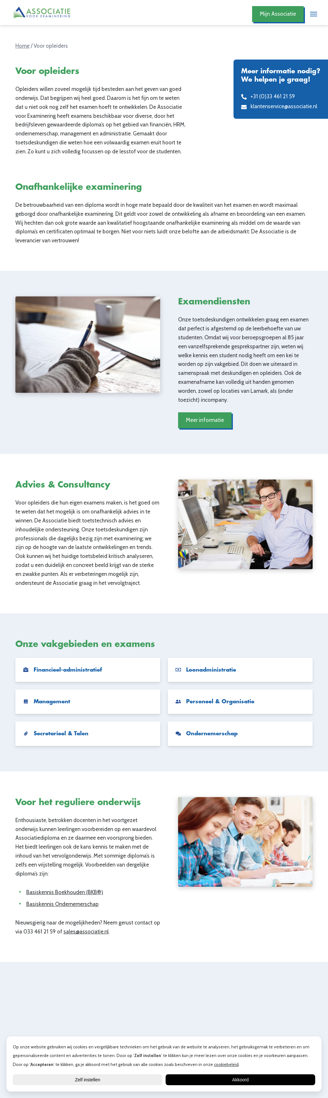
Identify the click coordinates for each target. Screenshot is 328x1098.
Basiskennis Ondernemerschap (62, 904)
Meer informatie (205, 420)
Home (22, 46)
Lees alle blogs (164, 1029)
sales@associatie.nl (86, 932)
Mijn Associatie (278, 14)
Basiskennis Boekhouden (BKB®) (64, 892)
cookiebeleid (226, 1064)
